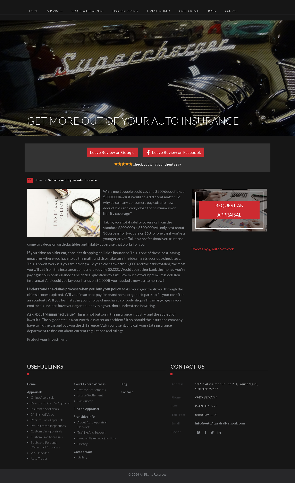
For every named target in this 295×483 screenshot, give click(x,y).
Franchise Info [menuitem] (158, 10)
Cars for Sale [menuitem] (189, 10)
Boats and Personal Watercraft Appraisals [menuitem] (46, 445)
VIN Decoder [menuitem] (40, 453)
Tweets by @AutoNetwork (212, 249)
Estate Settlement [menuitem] (90, 395)
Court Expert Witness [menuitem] (87, 10)
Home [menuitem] (33, 10)
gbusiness (198, 433)
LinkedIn (219, 433)
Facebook (205, 433)
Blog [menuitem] (212, 10)
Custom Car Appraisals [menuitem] (46, 431)
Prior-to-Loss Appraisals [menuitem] (47, 420)
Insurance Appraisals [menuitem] (45, 409)
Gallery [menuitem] (82, 457)
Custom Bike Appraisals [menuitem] (47, 437)
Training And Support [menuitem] (91, 432)
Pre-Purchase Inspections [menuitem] (48, 426)
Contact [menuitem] (231, 10)
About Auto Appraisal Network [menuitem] (92, 424)
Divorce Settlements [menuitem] (91, 390)
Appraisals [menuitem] (54, 10)
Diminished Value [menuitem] (42, 414)
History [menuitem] (82, 444)
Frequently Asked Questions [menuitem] (97, 438)
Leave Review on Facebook (176, 152)
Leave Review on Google (112, 152)
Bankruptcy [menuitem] (85, 401)
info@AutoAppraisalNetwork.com (220, 423)
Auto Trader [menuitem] (39, 458)
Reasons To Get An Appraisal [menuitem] (50, 403)
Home (38, 180)
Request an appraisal (229, 210)
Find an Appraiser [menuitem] (125, 10)
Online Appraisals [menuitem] (42, 397)
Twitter (212, 433)
